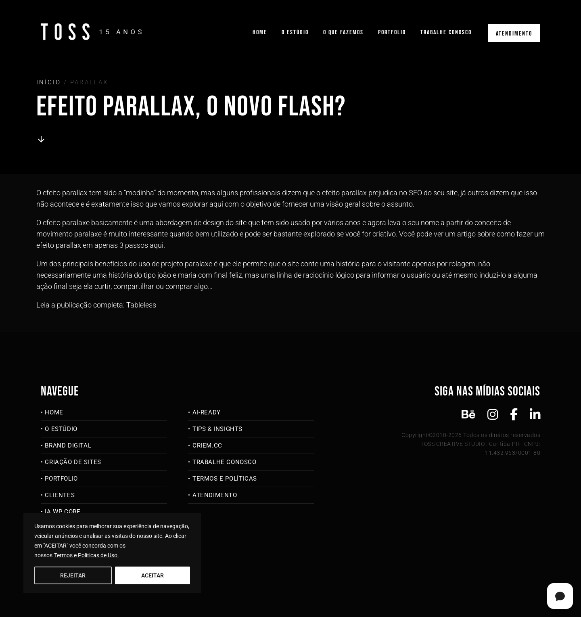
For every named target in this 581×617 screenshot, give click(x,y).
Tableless (141, 305)
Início (48, 82)
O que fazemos (343, 32)
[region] (112, 553)
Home (260, 32)
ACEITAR (152, 575)
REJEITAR (73, 575)
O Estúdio (295, 32)
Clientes (60, 495)
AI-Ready (206, 412)
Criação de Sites (73, 462)
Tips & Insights (217, 429)
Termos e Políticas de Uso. (86, 555)
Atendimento (514, 34)
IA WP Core (62, 511)
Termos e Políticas (224, 478)
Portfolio (392, 32)
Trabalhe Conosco (446, 32)
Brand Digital (68, 445)
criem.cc (207, 445)
